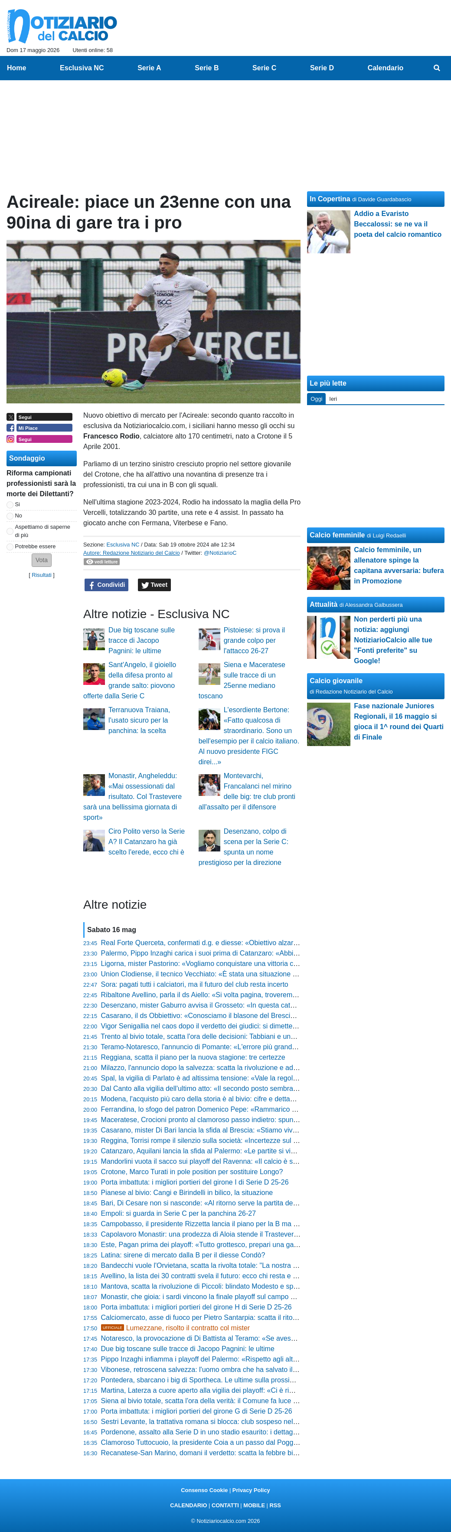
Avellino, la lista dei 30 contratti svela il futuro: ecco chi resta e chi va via (211, 1276)
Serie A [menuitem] (149, 68)
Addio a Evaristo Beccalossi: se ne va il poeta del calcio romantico (397, 224)
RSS (275, 1505)
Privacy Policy (251, 1490)
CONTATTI (225, 1505)
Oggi (316, 399)
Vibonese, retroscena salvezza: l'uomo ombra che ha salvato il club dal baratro (222, 1369)
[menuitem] (437, 68)
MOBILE (254, 1505)
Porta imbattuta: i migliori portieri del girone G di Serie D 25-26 (196, 1411)
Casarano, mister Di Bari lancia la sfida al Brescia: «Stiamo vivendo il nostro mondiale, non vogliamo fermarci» (271, 1130)
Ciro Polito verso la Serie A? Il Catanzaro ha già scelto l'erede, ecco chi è (146, 842)
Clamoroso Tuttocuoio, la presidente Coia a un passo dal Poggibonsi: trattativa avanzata (236, 1442)
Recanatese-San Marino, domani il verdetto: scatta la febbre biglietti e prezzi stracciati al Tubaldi (248, 1453)
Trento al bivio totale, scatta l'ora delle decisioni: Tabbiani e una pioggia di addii (222, 1036)
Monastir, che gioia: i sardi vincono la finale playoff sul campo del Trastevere (218, 1296)
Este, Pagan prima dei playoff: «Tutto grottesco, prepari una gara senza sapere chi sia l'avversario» (253, 1244)
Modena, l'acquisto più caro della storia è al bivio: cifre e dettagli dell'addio (214, 1099)
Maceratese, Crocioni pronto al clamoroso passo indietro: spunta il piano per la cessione (236, 1119)
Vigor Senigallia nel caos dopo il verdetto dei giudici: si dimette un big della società (227, 1026)
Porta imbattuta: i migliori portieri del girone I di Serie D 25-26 (195, 1182)
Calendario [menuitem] (386, 68)
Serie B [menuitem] (207, 68)
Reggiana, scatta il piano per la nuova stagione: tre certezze (193, 1057)
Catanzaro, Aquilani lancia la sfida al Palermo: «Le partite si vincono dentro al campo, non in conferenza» (262, 1151)
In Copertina (330, 199)
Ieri (333, 399)
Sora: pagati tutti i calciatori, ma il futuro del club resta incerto (194, 984)
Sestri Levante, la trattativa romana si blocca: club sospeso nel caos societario (221, 1421)
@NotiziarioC (220, 553)
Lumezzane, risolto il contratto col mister (175, 1328)
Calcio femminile (337, 535)
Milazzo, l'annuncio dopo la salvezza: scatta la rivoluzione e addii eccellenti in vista (228, 1067)
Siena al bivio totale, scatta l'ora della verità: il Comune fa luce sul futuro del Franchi (229, 1400)
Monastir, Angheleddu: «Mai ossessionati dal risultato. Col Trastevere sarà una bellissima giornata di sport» (132, 796)
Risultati (42, 575)
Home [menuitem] (16, 68)
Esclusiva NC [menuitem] (82, 68)
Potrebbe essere (35, 546)
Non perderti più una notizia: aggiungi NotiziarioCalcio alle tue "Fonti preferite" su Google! (393, 640)
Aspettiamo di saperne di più (42, 531)
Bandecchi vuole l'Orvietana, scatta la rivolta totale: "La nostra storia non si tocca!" (227, 1265)
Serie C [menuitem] (264, 68)
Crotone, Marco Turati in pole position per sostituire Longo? (192, 1171)
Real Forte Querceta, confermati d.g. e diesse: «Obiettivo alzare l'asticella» (216, 942)
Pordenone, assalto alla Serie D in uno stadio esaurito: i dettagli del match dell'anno (229, 1432)
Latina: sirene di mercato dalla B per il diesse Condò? (183, 1255)
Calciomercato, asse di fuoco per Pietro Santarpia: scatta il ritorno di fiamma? (220, 1317)
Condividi (106, 585)
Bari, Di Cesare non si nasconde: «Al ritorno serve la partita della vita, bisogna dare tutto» (238, 1203)
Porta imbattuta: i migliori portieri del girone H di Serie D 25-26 (196, 1307)
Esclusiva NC (122, 544)
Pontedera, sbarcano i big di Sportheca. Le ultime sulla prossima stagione (214, 1380)
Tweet (154, 585)
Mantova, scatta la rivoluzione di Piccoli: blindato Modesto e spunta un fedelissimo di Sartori (242, 1286)
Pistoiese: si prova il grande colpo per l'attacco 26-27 (254, 640)
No (18, 515)
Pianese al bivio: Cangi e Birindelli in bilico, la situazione (187, 1192)
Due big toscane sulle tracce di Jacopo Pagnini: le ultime (141, 640)
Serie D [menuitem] (322, 68)
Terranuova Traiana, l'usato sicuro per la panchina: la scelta (139, 720)
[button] (42, 560)
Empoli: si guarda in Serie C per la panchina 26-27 (178, 1213)
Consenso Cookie (204, 1490)
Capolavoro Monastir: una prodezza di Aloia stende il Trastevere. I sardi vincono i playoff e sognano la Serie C (270, 1234)
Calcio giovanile (336, 680)
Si (17, 504)
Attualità (323, 604)
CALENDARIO (188, 1505)
